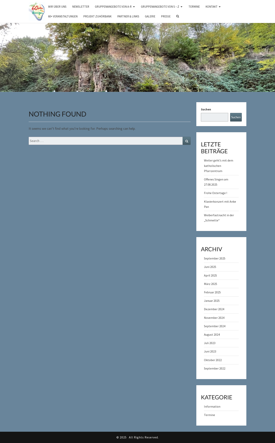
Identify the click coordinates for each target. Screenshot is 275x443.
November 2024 (214, 318)
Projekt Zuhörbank (97, 16)
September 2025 (214, 258)
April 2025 (210, 275)
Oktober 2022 (213, 360)
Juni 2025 (210, 267)
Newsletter (80, 6)
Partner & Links (128, 16)
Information (212, 406)
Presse (166, 16)
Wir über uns (57, 6)
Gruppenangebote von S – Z (160, 6)
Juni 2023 (210, 351)
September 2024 (214, 326)
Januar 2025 (212, 301)
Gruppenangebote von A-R (113, 6)
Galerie (150, 16)
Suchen (206, 109)
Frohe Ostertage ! (215, 193)
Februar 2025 (212, 292)
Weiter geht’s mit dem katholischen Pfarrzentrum (218, 165)
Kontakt (211, 6)
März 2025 (210, 284)
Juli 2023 (209, 343)
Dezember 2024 (214, 309)
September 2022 (214, 368)
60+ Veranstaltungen (63, 16)
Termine (194, 6)
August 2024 (212, 334)
